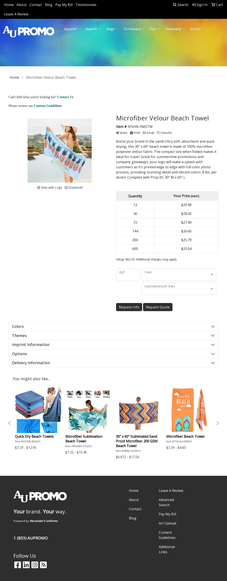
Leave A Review (16, 14)
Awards (93, 28)
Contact (35, 4)
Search (180, 4)
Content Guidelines (167, 535)
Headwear (175, 28)
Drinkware (134, 28)
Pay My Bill (64, 4)
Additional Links (167, 549)
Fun (155, 28)
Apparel (72, 28)
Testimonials (86, 4)
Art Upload (167, 523)
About (22, 4)
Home (9, 4)
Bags (112, 28)
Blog (48, 4)
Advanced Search (166, 502)
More (197, 28)
